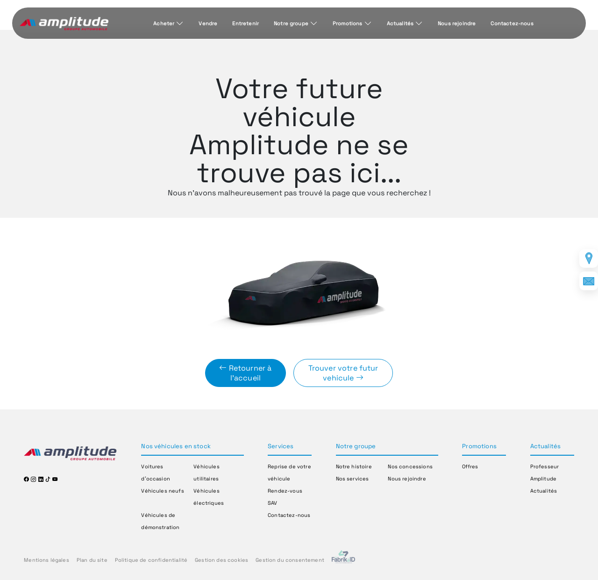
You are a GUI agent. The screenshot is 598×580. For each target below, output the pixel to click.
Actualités (400, 23)
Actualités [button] (545, 446)
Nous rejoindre (457, 23)
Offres (470, 466)
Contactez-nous (512, 23)
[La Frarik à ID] (343, 560)
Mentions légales (46, 560)
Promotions (348, 23)
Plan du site (92, 560)
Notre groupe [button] (356, 446)
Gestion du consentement (290, 560)
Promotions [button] (479, 446)
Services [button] (280, 446)
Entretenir (245, 23)
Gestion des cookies (221, 560)
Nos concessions (410, 466)
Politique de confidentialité (151, 560)
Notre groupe (291, 23)
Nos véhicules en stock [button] (176, 446)
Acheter (163, 23)
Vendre (208, 23)
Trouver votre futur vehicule (343, 373)
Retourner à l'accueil (245, 373)
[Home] (64, 23)
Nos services (352, 478)
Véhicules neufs (162, 490)
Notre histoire (354, 466)
